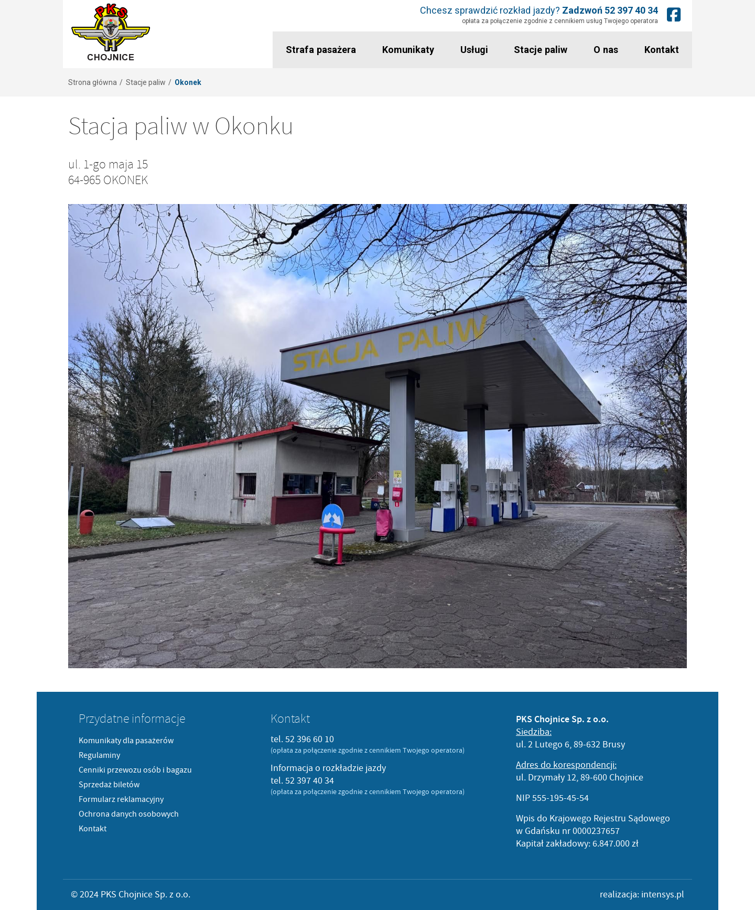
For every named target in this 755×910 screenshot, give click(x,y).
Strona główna (92, 82)
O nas (606, 49)
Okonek (188, 82)
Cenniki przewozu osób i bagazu (135, 770)
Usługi (474, 49)
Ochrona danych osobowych (129, 814)
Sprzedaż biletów (109, 784)
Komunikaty (408, 49)
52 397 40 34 (631, 10)
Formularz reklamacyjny (121, 799)
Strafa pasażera (320, 49)
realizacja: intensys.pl (642, 894)
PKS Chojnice (111, 32)
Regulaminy (99, 755)
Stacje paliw (540, 49)
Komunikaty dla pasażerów (126, 740)
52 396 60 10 (309, 739)
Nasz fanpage (674, 14)
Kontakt (661, 49)
